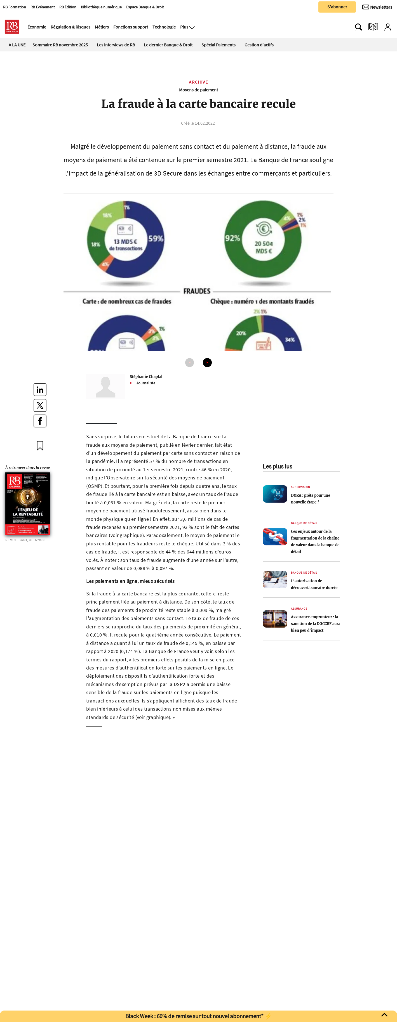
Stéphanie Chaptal (146, 376)
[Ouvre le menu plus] (191, 27)
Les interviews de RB (116, 45)
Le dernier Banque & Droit (168, 45)
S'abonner (337, 7)
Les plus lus (277, 466)
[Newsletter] (377, 7)
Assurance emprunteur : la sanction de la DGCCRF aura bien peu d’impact (315, 624)
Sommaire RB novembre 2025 (60, 45)
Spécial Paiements (218, 45)
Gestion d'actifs (259, 45)
